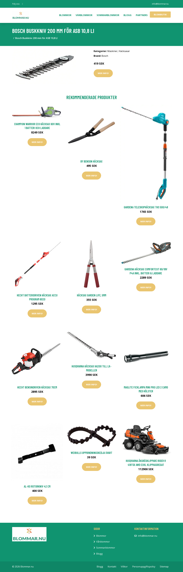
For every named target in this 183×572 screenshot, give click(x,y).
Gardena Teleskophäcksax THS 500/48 (146, 207)
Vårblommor (84, 15)
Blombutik (160, 14)
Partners (142, 15)
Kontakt (112, 566)
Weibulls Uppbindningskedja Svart (91, 452)
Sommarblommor (108, 15)
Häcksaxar (124, 51)
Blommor (65, 15)
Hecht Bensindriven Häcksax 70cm (37, 387)
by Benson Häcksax (91, 161)
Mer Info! (103, 73)
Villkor (124, 566)
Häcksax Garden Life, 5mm (91, 295)
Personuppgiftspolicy (143, 566)
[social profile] (22, 4)
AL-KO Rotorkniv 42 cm (37, 486)
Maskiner (112, 51)
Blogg (128, 15)
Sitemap (164, 566)
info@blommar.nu (160, 3)
